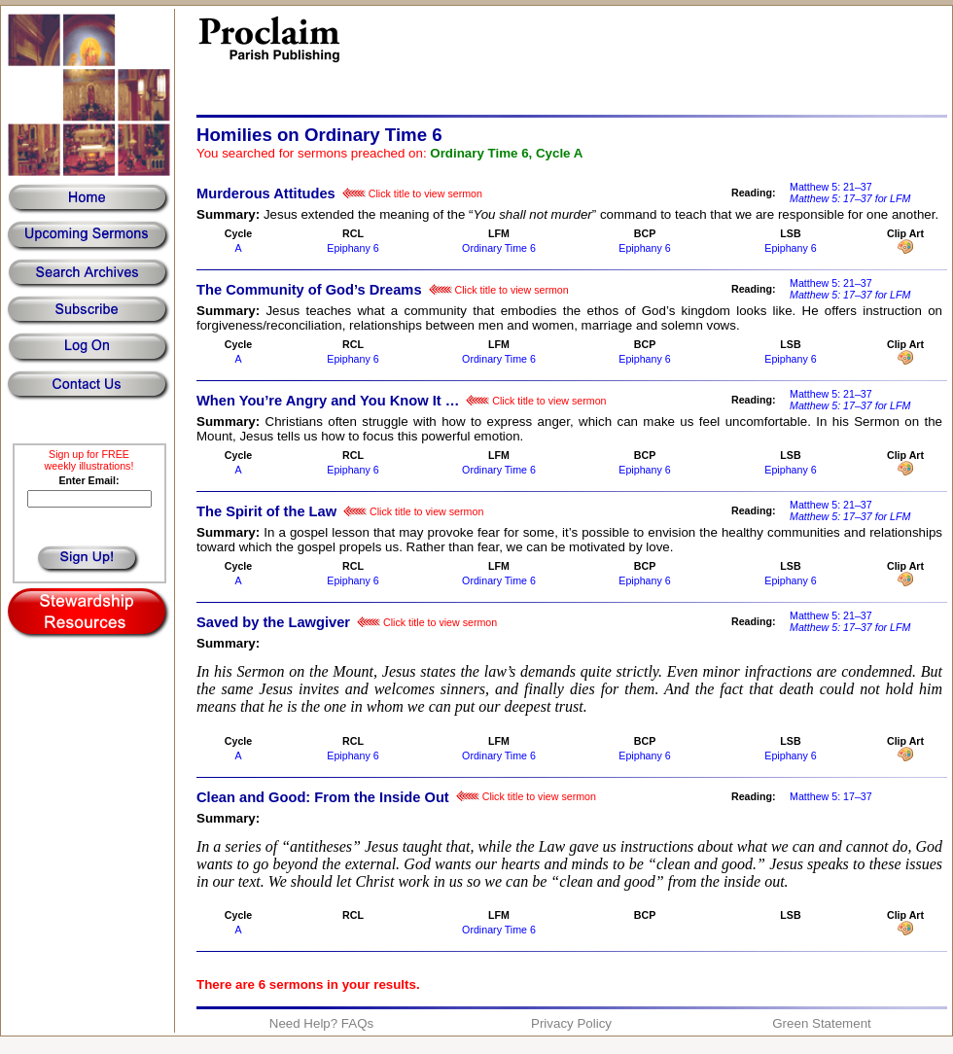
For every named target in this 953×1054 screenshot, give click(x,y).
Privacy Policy (571, 1023)
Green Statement (821, 1023)
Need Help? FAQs (321, 1023)
